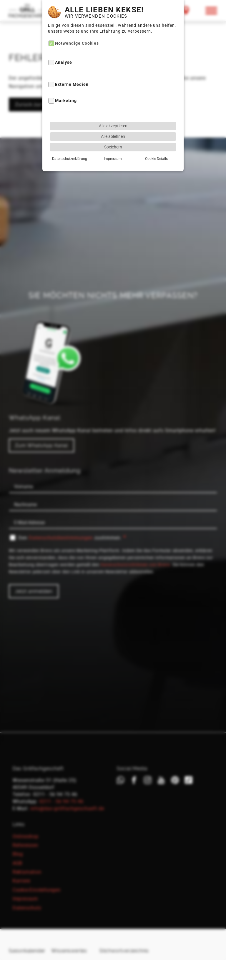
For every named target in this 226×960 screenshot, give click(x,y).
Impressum (113, 147)
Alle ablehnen (113, 125)
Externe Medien (72, 73)
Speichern (113, 136)
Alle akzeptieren (113, 115)
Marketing (66, 90)
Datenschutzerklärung (69, 147)
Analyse (63, 51)
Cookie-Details (156, 147)
